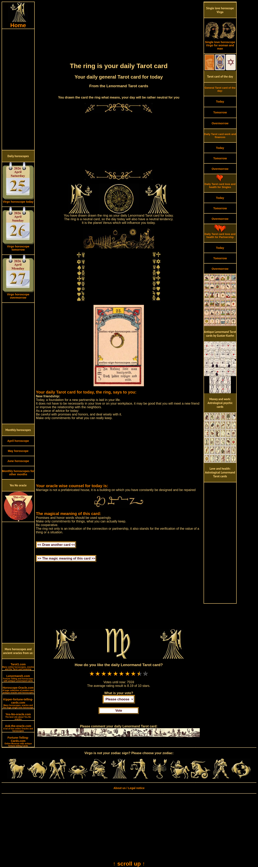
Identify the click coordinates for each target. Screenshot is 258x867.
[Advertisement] (18, 89)
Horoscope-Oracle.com (18, 690)
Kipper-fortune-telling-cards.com (18, 703)
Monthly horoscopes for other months (18, 472)
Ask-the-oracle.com (18, 728)
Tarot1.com (18, 666)
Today (220, 101)
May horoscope (18, 451)
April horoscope (18, 440)
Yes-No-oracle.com (18, 716)
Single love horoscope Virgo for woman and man (220, 44)
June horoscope (18, 461)
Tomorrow (220, 112)
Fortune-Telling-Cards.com (18, 741)
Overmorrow (220, 123)
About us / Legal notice (129, 788)
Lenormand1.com (18, 678)
